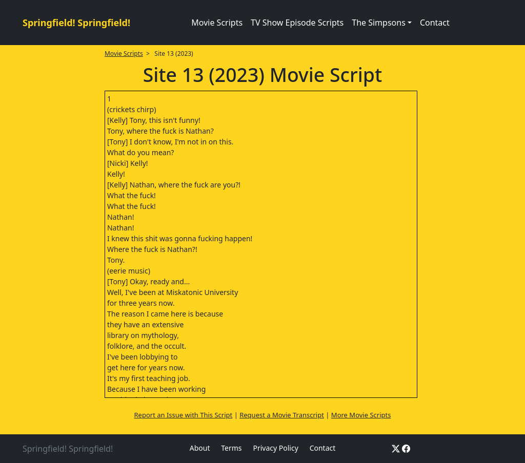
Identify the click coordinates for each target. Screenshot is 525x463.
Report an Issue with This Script (183, 414)
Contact (435, 22)
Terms (231, 448)
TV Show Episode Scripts (297, 22)
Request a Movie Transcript (281, 414)
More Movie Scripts (361, 414)
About (200, 448)
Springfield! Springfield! (76, 22)
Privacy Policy (275, 448)
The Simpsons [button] (379, 22)
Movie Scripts (217, 22)
